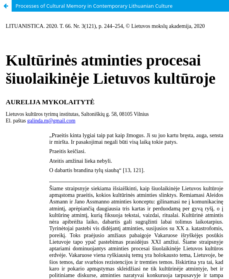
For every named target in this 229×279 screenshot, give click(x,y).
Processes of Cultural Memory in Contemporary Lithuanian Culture (93, 5)
